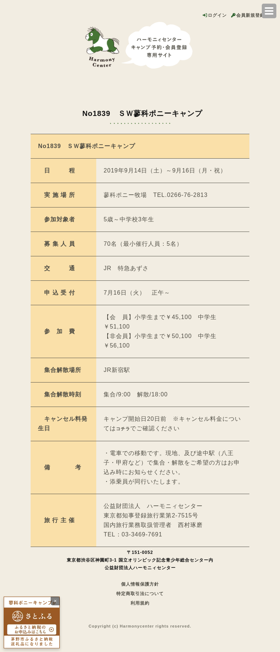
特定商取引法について (140, 593)
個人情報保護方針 (140, 584)
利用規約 (140, 603)
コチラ (123, 428)
